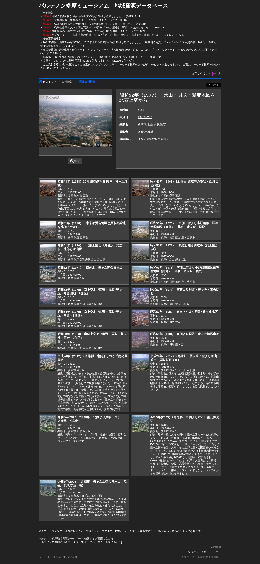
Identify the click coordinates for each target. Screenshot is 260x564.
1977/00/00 (145, 117)
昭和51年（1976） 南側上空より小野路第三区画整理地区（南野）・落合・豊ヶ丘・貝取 (184, 225)
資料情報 (67, 81)
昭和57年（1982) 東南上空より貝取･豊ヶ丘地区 (184, 311)
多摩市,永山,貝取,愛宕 (152, 124)
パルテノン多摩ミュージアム (205, 552)
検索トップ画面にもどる (98, 538)
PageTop (217, 547)
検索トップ (47, 81)
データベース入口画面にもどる (102, 542)
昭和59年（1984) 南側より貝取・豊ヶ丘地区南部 (184, 334)
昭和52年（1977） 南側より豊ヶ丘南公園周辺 (89, 267)
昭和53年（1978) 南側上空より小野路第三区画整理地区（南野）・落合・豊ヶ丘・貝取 (184, 269)
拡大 (75, 161)
